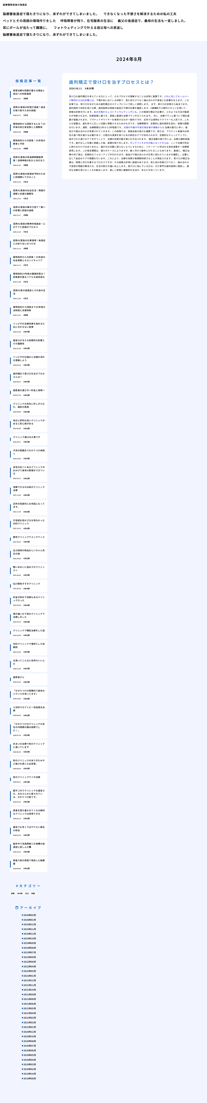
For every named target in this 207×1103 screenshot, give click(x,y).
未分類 (19, 893)
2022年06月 (30, 961)
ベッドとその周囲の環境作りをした (29, 20)
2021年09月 (30, 994)
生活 (27, 893)
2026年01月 (30, 919)
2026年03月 (30, 914)
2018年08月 (30, 1078)
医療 (13, 893)
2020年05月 (30, 1054)
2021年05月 (30, 1008)
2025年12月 (30, 924)
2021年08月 (30, 998)
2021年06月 (30, 1003)
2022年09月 (30, 957)
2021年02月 (30, 1022)
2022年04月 (30, 966)
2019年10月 (30, 1073)
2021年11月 (30, 985)
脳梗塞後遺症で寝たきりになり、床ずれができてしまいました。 (51, 13)
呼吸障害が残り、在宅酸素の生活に (87, 20)
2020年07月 (30, 1045)
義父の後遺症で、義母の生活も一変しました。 (152, 20)
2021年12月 (30, 980)
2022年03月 (30, 970)
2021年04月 (30, 1013)
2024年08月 (30, 947)
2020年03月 (30, 1064)
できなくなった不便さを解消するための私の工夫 (140, 13)
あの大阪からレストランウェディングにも (115, 111)
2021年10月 (30, 989)
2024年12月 (30, 933)
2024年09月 (30, 942)
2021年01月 (30, 1026)
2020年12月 (30, 1031)
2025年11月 (30, 929)
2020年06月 (30, 1050)
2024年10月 (30, 938)
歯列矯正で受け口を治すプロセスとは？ (111, 82)
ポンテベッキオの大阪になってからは (149, 142)
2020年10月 (30, 1036)
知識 (33, 893)
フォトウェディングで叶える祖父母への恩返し (88, 27)
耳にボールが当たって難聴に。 (26, 27)
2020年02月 (30, 1069)
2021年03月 (30, 1017)
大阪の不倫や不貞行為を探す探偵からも (144, 127)
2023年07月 (30, 952)
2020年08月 (30, 1041)
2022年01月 (30, 975)
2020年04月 (30, 1059)
